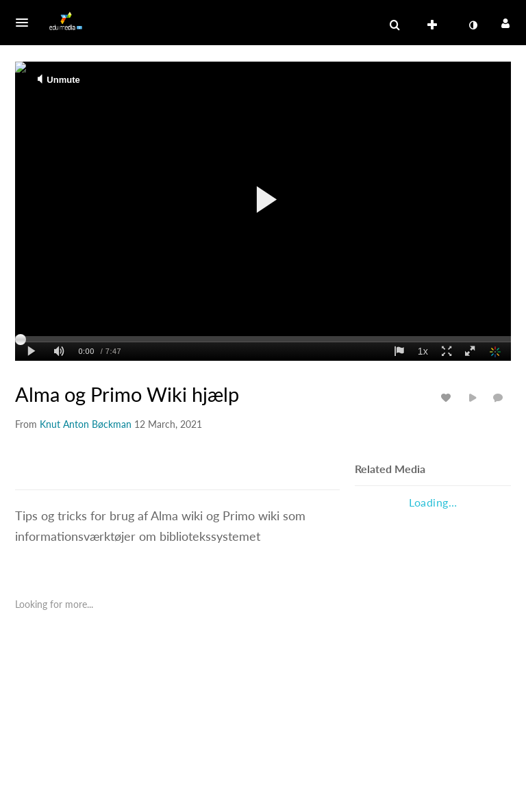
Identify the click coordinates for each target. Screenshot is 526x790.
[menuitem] (435, 25)
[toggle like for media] (447, 397)
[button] (26, 22)
